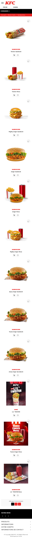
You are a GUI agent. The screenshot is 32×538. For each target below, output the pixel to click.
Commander (5, 11)
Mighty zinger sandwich (16, 131)
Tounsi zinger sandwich (16, 332)
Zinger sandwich (16, 171)
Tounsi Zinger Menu (16, 452)
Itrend (20, 536)
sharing (15, 7)
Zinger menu (16, 212)
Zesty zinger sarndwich (16, 372)
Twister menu (16, 91)
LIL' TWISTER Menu (16, 492)
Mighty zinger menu (16, 252)
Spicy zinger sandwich (16, 292)
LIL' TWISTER (16, 412)
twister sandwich (16, 51)
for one (5, 7)
